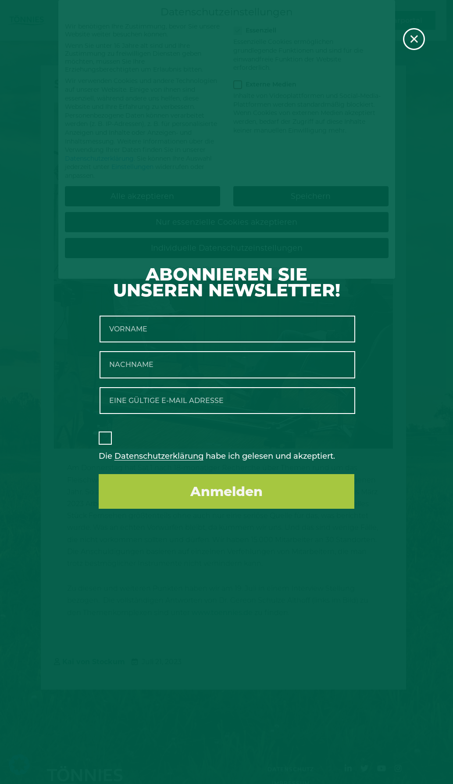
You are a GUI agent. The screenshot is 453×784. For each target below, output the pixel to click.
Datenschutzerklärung (158, 456)
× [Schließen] (414, 39)
